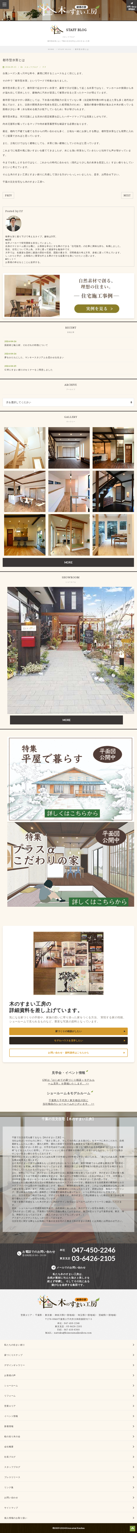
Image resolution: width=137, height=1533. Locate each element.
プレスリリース (12, 1477)
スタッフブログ (31, 67)
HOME (51, 49)
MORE (68, 562)
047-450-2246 (72, 1323)
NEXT (127, 195)
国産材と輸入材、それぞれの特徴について (26, 345)
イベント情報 (11, 1416)
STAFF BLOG (65, 49)
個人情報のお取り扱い (15, 1517)
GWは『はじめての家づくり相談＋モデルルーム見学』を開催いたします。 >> (68, 1081)
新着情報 (8, 1426)
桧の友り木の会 (12, 1436)
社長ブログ (10, 1456)
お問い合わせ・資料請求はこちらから (68, 1052)
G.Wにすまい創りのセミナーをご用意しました (28, 369)
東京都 (48, 1314)
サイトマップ (11, 1507)
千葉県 (38, 1314)
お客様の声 (10, 1375)
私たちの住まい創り (14, 1344)
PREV (8, 195)
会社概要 (8, 1446)
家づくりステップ (13, 1354)
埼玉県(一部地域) (87, 1314)
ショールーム (11, 1385)
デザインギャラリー (14, 1365)
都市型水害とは (82, 49)
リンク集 (8, 1487)
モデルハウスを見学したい (68, 1040)
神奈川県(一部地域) (65, 1314)
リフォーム (10, 1395)
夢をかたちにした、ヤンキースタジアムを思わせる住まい (34, 357)
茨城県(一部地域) (107, 1314)
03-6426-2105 (74, 1326)
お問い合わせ (11, 1497)
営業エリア (26, 1314)
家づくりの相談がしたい (68, 1031)
